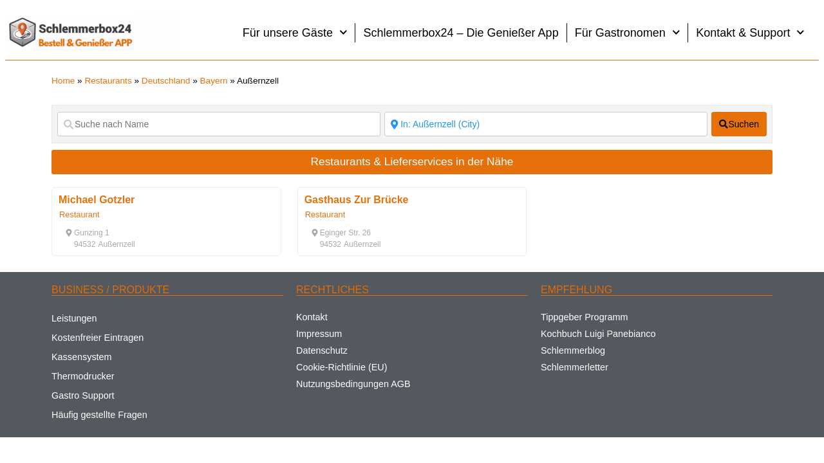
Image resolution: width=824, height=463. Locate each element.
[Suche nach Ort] (545, 124)
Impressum (319, 334)
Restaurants (107, 81)
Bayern (214, 81)
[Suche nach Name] (218, 124)
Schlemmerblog (573, 350)
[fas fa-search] (739, 124)
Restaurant (79, 214)
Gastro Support (83, 395)
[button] (87, 233)
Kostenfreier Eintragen (98, 337)
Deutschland (166, 81)
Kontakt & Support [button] (750, 32)
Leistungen (74, 318)
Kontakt (312, 317)
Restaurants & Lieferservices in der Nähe (412, 161)
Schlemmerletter (574, 367)
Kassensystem (82, 357)
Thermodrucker (83, 376)
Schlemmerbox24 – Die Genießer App (460, 32)
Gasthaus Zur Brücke (356, 199)
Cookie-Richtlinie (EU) (342, 367)
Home (63, 81)
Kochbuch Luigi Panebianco (598, 334)
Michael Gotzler (97, 199)
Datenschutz (322, 350)
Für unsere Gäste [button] (295, 32)
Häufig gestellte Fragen (99, 415)
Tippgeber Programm (584, 317)
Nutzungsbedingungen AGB (353, 384)
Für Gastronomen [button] (627, 32)
